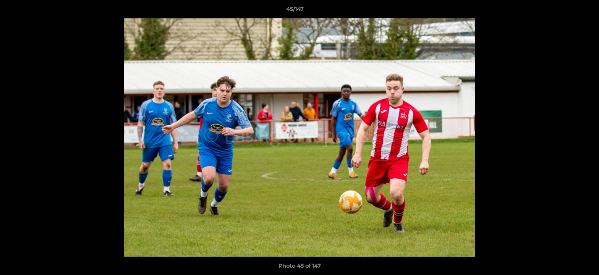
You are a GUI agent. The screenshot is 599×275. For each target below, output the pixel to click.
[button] (566, 11)
